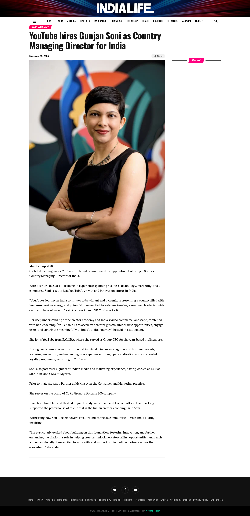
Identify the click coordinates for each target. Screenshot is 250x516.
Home (49, 20)
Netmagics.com (153, 511)
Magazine (186, 20)
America (71, 20)
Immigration (100, 20)
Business (157, 20)
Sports (164, 500)
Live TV (59, 20)
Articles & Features (180, 500)
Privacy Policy (200, 500)
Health (145, 20)
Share (158, 56)
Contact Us (216, 500)
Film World (116, 20)
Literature (172, 20)
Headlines (85, 20)
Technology (132, 20)
